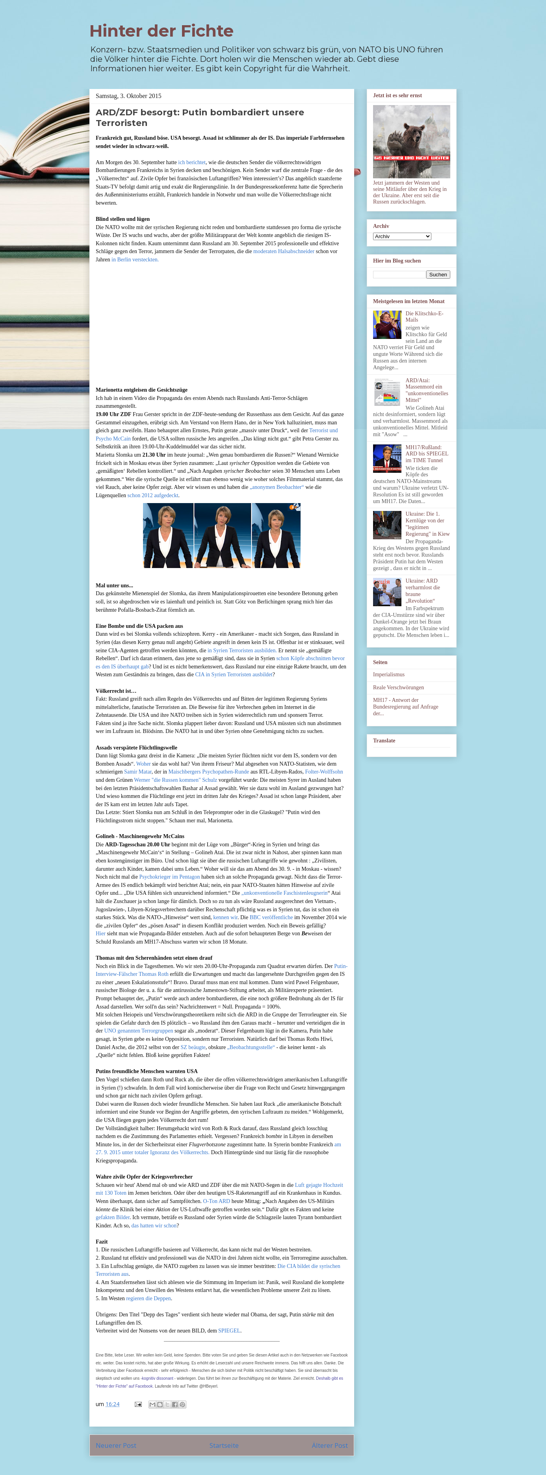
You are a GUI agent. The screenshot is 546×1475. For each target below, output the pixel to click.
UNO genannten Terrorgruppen (138, 1031)
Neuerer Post (116, 1445)
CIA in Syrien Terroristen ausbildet (233, 674)
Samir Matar (138, 772)
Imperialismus (389, 674)
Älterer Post (330, 1445)
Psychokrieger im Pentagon (169, 877)
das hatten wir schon (154, 1226)
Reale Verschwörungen (398, 687)
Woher (143, 764)
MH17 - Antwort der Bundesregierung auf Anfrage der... (405, 706)
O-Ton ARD (216, 1201)
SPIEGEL (229, 1331)
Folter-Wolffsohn (324, 772)
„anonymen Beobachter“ (277, 487)
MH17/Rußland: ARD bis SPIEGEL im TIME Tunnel (427, 454)
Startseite (224, 1445)
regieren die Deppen (148, 1298)
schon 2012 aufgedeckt (152, 495)
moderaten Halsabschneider (283, 251)
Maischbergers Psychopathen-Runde (209, 772)
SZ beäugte (192, 1047)
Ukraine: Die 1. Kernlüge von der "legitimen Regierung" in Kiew (428, 524)
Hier (101, 933)
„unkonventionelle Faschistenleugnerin (284, 893)
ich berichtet (192, 162)
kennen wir (225, 917)
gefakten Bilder (113, 1217)
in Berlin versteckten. (135, 260)
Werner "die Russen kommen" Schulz (175, 780)
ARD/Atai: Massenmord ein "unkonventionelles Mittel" (427, 390)
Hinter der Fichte (161, 30)
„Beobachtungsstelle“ (251, 1047)
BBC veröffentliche (271, 917)
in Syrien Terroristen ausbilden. (242, 650)
